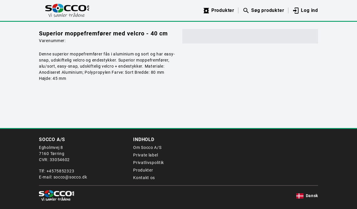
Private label (145, 155)
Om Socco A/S (147, 147)
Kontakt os (144, 177)
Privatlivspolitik (148, 162)
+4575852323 (60, 171)
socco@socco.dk (70, 177)
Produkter (143, 170)
